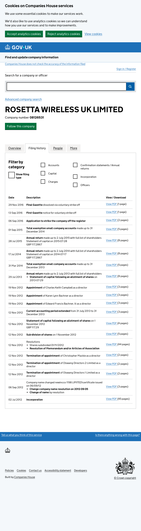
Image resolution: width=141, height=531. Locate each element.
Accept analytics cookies (24, 34)
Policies (9, 470)
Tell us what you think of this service (21, 435)
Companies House (24, 477)
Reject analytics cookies (63, 34)
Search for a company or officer (26, 75)
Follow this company (21, 126)
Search (130, 86)
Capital (48, 174)
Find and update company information (31, 57)
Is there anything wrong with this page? (117, 435)
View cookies (93, 33)
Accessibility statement (58, 470)
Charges (49, 182)
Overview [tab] (14, 148)
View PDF (111, 204)
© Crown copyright (125, 477)
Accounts (50, 166)
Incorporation (84, 177)
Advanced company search (23, 99)
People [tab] (58, 148)
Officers (81, 186)
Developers (80, 470)
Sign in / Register (126, 68)
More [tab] (73, 148)
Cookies (21, 470)
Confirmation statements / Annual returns (96, 167)
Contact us (35, 470)
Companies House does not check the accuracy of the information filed (45, 63)
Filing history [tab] (37, 148)
